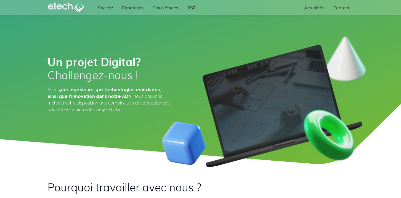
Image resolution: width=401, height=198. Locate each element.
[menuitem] (106, 7)
